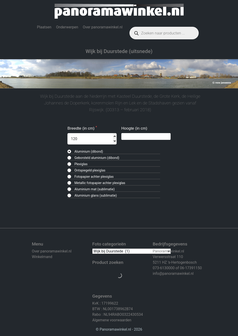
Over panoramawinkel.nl (102, 27)
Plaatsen (44, 27)
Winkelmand (42, 257)
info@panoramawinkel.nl (173, 273)
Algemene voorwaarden (111, 320)
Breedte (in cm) (81, 128)
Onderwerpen (67, 27)
